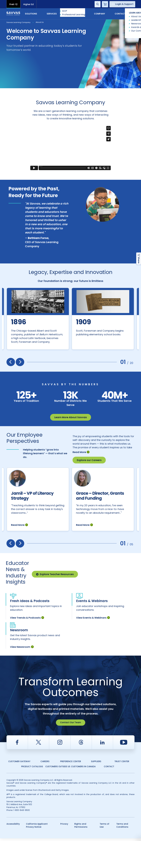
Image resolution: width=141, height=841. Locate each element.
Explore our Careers (89, 456)
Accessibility (13, 826)
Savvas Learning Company (18, 22)
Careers (44, 764)
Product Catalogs (32, 769)
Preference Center (70, 764)
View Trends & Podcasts (27, 620)
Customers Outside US (57, 769)
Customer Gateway (19, 764)
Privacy (64, 826)
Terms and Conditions (122, 828)
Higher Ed (28, 4)
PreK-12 (13, 4)
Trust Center (121, 764)
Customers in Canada (83, 769)
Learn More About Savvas (70, 417)
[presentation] (10, 362)
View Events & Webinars (93, 620)
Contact (122, 13)
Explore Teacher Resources (55, 577)
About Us (40, 22)
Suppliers (96, 764)
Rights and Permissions (80, 828)
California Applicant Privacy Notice (37, 828)
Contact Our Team (70, 725)
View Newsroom (22, 649)
